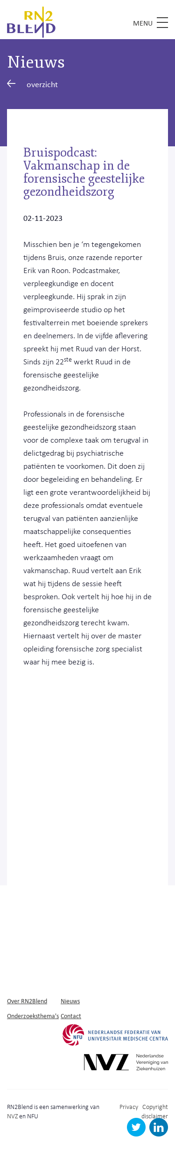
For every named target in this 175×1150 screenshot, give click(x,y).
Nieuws (70, 1000)
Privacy (128, 1106)
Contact (71, 1015)
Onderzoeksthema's (33, 1015)
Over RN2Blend (27, 1000)
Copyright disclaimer (154, 1111)
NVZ (12, 1115)
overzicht (32, 83)
